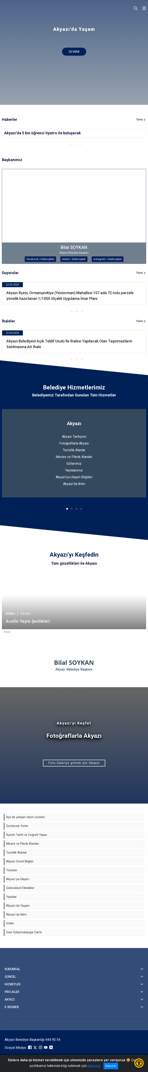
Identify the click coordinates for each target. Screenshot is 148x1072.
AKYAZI (10, 999)
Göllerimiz (74, 464)
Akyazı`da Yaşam (18, 906)
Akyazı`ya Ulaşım (17, 879)
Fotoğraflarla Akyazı (74, 443)
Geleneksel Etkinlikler (20, 888)
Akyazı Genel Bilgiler (20, 861)
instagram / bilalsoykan (107, 259)
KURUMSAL (12, 969)
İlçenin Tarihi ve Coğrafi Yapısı (26, 835)
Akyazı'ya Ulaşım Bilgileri (74, 477)
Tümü (139, 119)
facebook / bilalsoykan (40, 259)
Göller (10, 923)
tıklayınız (94, 1066)
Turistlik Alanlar (74, 450)
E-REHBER (12, 1007)
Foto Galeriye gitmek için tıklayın (74, 763)
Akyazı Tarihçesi (74, 437)
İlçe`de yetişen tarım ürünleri (25, 817)
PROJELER (12, 992)
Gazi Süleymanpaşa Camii (24, 932)
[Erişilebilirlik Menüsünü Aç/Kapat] (139, 1063)
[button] (66, 144)
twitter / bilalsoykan (74, 259)
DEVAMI (74, 51)
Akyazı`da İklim (16, 914)
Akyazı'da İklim (74, 484)
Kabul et (110, 1066)
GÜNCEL (10, 976)
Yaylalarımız (74, 470)
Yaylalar (11, 897)
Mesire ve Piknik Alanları (74, 457)
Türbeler (11, 870)
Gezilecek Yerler (17, 826)
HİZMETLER (13, 984)
